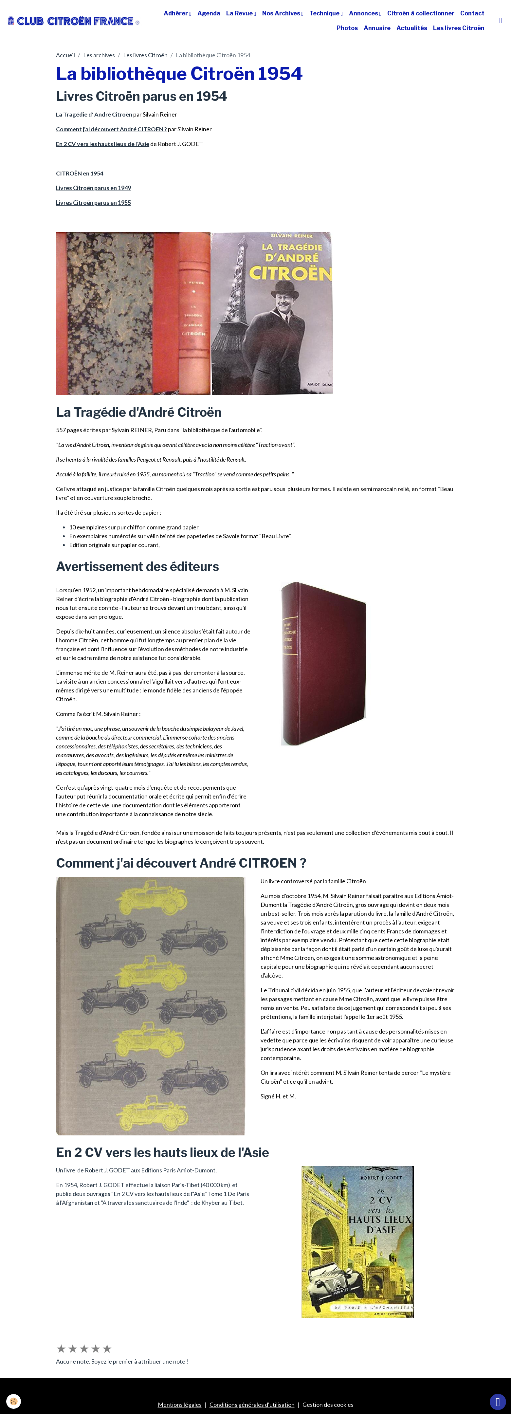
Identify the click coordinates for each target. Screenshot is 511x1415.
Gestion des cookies (328, 1404)
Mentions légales (180, 1404)
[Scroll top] (498, 1402)
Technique (325, 13)
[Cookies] (14, 1401)
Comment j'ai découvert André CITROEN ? (111, 129)
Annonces (364, 13)
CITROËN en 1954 (79, 173)
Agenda (208, 13)
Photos (347, 28)
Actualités (411, 28)
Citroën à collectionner (420, 13)
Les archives (99, 55)
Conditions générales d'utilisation (252, 1404)
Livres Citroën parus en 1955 (93, 202)
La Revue (240, 13)
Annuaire (377, 28)
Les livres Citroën (458, 28)
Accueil (65, 55)
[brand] (74, 20)
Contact (472, 13)
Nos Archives (281, 13)
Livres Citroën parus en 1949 (93, 188)
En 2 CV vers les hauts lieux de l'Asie (103, 143)
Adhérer (176, 13)
